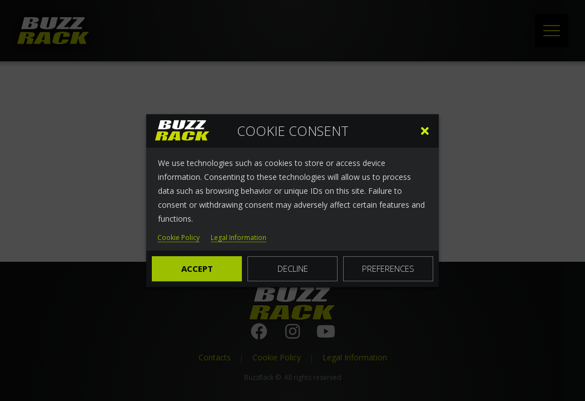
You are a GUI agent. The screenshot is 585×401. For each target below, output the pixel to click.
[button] (424, 130)
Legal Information (238, 238)
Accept (197, 268)
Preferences (388, 268)
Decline (292, 268)
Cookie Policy (178, 238)
